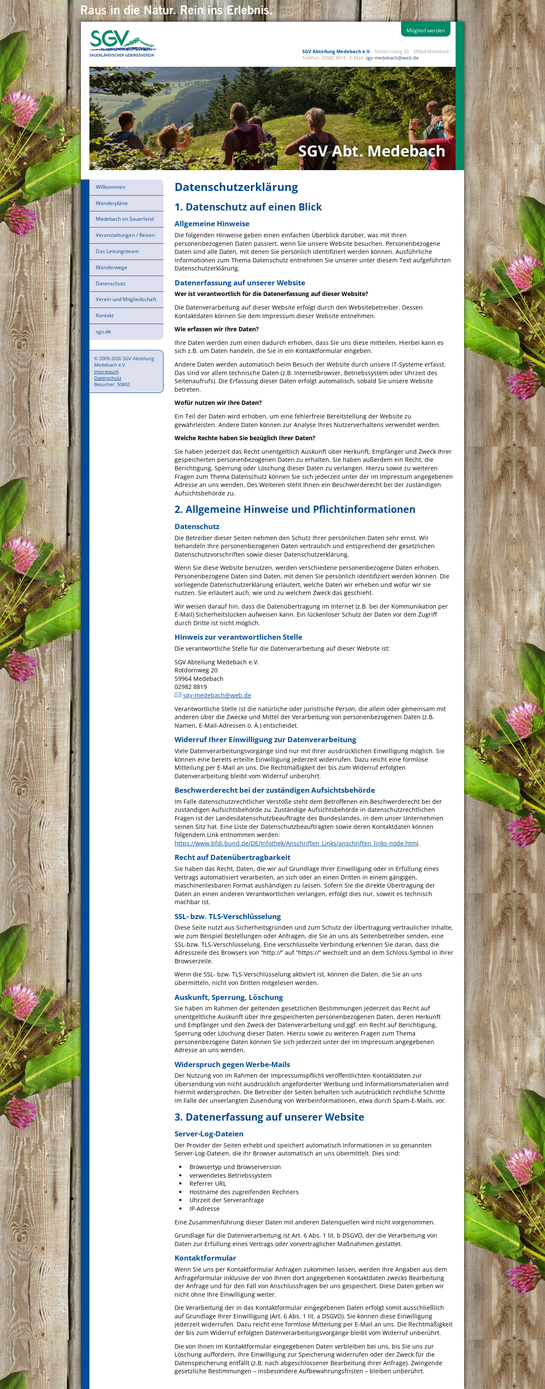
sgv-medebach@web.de (392, 57)
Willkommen (110, 187)
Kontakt (105, 315)
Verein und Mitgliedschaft (126, 299)
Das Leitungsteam (117, 251)
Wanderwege (111, 267)
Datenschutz (111, 283)
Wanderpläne (112, 203)
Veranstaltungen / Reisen (125, 235)
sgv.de (103, 331)
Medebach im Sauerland (125, 218)
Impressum (106, 371)
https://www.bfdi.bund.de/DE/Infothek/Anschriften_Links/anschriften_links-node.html (297, 843)
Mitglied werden (426, 30)
